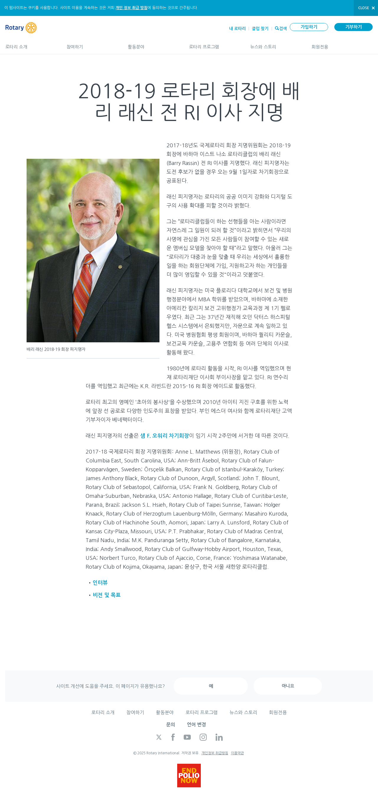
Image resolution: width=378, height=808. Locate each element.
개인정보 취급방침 (214, 753)
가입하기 (309, 27)
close (363, 8)
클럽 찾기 (260, 29)
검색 (283, 28)
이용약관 (237, 753)
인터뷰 (100, 582)
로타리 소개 (30, 44)
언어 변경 (196, 724)
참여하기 (91, 44)
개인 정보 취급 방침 (131, 8)
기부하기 (353, 27)
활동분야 (152, 44)
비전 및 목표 (107, 595)
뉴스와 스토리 (274, 44)
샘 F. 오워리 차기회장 (164, 436)
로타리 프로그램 (213, 44)
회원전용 (342, 44)
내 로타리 (237, 29)
